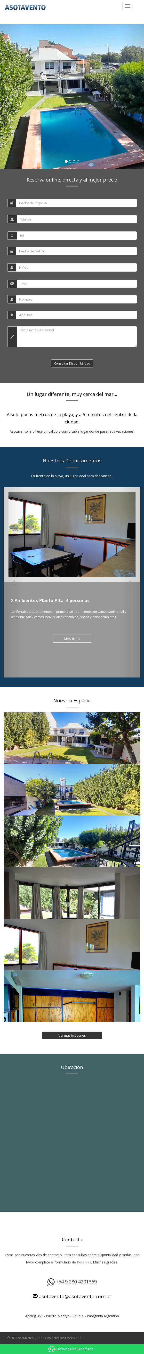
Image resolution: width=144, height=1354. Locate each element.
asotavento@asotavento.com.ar (72, 1296)
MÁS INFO (72, 638)
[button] (11, 96)
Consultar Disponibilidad (72, 363)
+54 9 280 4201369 (72, 1281)
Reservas (84, 1262)
